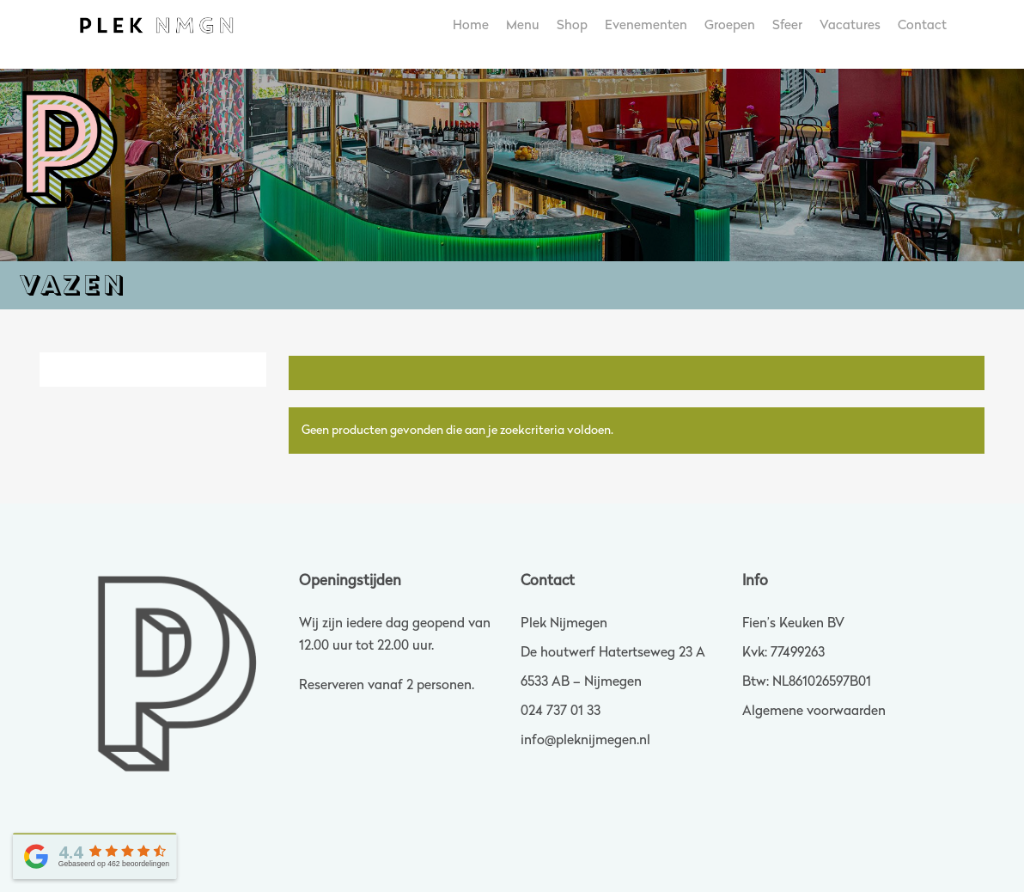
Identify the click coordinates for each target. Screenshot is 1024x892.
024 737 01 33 (560, 711)
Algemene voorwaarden (814, 711)
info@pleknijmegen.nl (585, 741)
